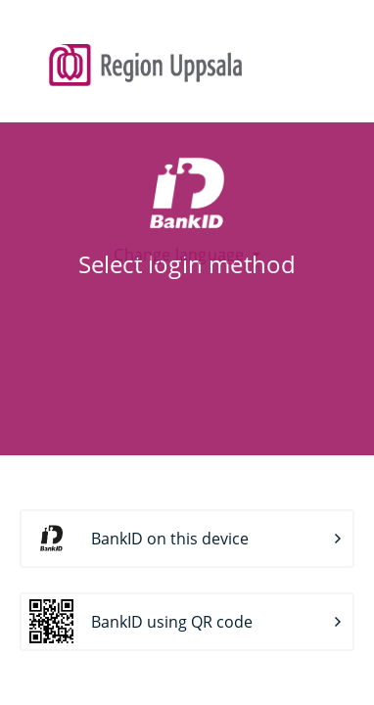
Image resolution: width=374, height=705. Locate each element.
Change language (181, 254)
